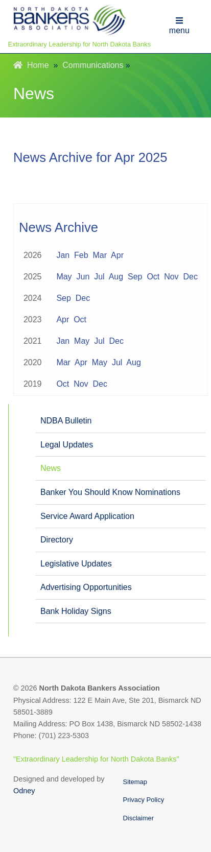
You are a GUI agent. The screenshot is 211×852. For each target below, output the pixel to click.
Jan (62, 255)
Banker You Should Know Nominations (110, 492)
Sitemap (135, 782)
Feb (81, 255)
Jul (99, 276)
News (50, 468)
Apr (117, 255)
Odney (24, 791)
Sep (135, 276)
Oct (153, 276)
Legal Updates (66, 444)
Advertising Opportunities (86, 587)
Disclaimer (138, 818)
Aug (116, 276)
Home (31, 65)
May (64, 276)
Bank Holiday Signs (75, 611)
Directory (56, 539)
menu (179, 25)
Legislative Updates (76, 563)
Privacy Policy (144, 799)
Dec (190, 276)
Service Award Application (87, 516)
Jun (83, 276)
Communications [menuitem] (92, 65)
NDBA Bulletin (66, 420)
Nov (171, 276)
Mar (100, 255)
